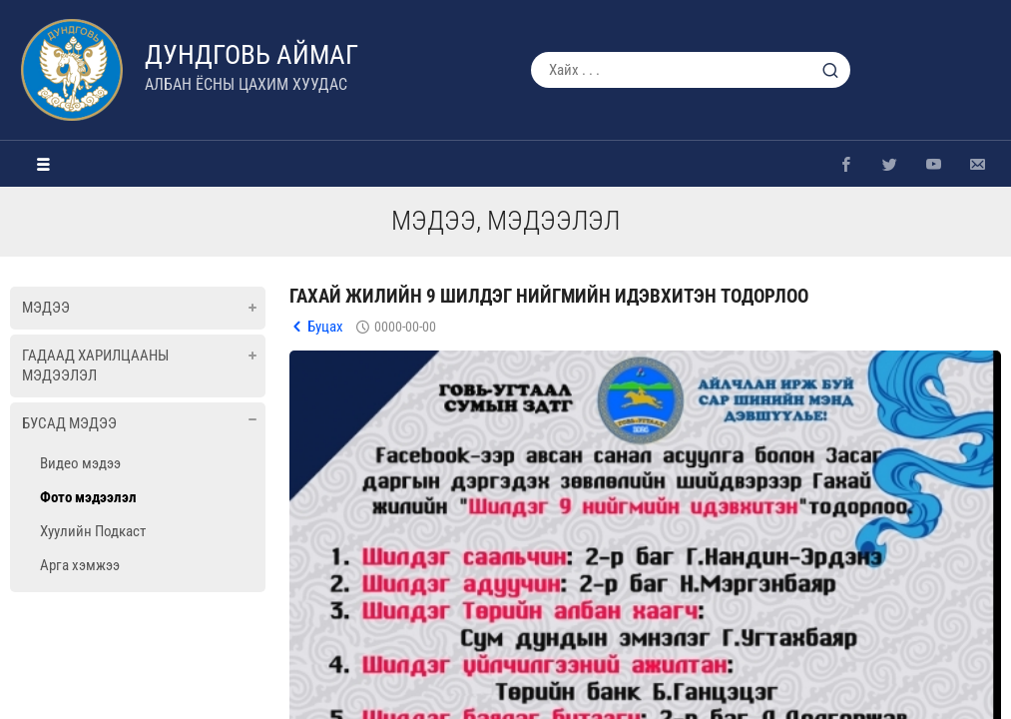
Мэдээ (46, 308)
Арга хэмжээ (80, 565)
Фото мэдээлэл (88, 497)
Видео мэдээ (80, 463)
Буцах (325, 327)
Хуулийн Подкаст (93, 531)
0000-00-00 (405, 327)
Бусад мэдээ (69, 423)
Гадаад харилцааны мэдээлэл (95, 365)
